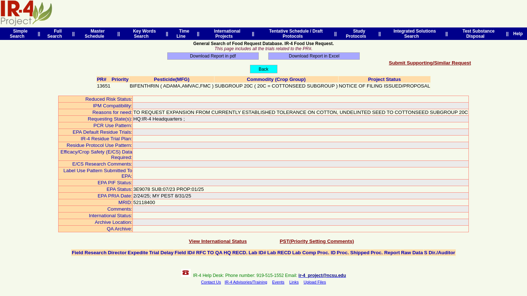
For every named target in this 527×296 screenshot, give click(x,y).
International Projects (226, 34)
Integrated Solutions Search (413, 34)
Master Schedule (95, 34)
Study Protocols (357, 34)
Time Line (182, 34)
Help (518, 33)
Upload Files (315, 282)
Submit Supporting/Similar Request (430, 63)
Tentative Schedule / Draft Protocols (295, 34)
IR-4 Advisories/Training (246, 282)
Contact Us (211, 282)
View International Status (218, 241)
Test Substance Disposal (477, 34)
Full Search (55, 34)
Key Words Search (143, 34)
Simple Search (18, 34)
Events (278, 282)
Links (294, 282)
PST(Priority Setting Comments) (317, 241)
